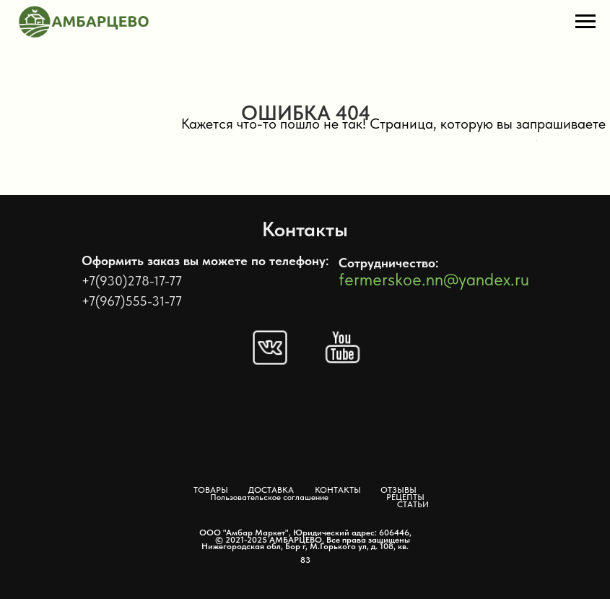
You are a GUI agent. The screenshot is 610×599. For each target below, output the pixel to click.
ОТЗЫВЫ (398, 490)
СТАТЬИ (413, 504)
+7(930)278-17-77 (132, 280)
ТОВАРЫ (210, 490)
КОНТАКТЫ (338, 490)
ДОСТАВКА (271, 490)
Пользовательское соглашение (269, 497)
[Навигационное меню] (585, 21)
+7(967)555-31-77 (132, 301)
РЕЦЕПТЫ (405, 497)
